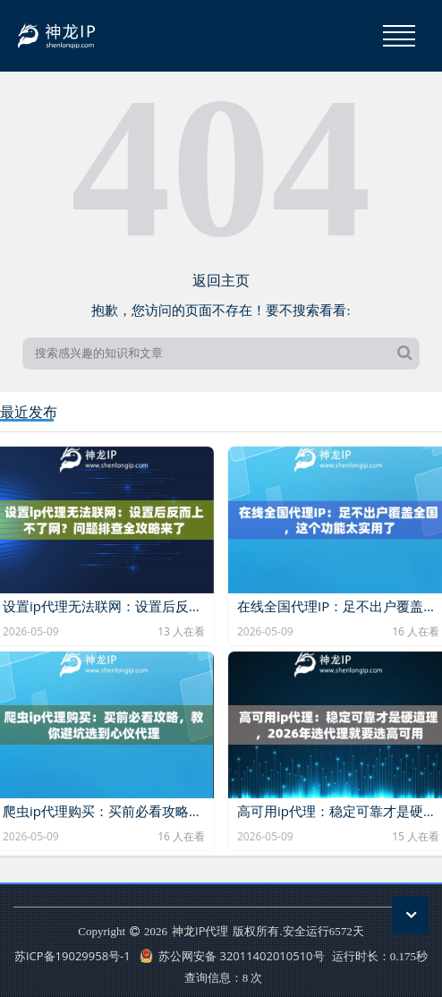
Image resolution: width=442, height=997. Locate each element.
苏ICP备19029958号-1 (72, 956)
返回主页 (221, 280)
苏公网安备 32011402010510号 (232, 956)
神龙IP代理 (200, 931)
